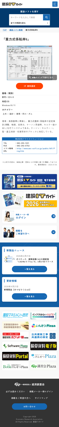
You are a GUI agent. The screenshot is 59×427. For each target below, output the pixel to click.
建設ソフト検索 (16, 30)
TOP (5, 30)
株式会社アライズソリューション (29, 139)
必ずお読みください (15, 391)
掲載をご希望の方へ (21, 398)
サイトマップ (41, 398)
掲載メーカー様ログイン (41, 391)
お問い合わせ (29, 406)
